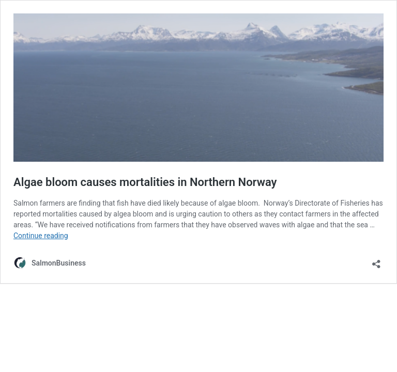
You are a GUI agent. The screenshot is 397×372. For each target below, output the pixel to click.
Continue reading (40, 235)
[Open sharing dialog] (376, 261)
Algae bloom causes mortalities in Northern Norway (145, 182)
